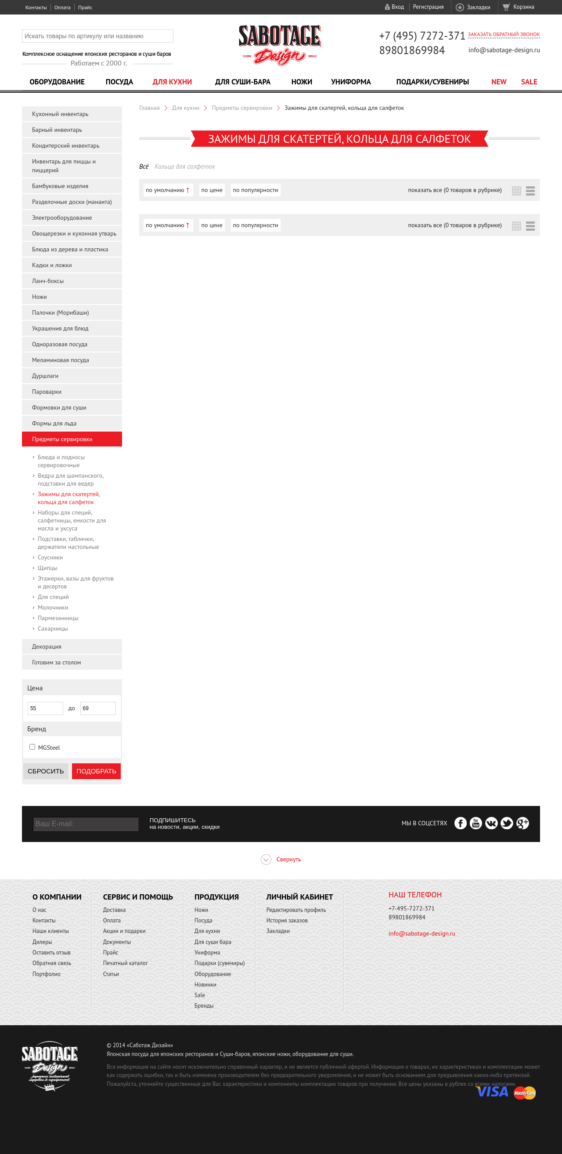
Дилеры (42, 942)
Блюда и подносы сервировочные (61, 461)
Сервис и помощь (138, 897)
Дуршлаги (45, 376)
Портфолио (46, 974)
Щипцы (48, 568)
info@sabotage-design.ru (504, 50)
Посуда (119, 82)
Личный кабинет (300, 897)
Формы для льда (54, 423)
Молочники (53, 607)
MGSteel (49, 747)
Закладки (478, 7)
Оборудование (57, 82)
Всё (143, 166)
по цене (212, 190)
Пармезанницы (58, 618)
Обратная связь (51, 963)
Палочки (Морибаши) (60, 312)
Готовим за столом (56, 662)
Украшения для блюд (60, 328)
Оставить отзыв (51, 952)
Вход (398, 7)
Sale (529, 82)
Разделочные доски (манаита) (72, 202)
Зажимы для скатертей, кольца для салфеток (69, 498)
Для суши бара (213, 942)
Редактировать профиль (296, 910)
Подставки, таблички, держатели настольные (68, 543)
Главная (149, 108)
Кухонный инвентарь (60, 114)
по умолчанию (165, 190)
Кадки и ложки (52, 265)
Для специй (53, 597)
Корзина (524, 7)
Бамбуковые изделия (60, 186)
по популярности (255, 190)
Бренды (204, 1005)
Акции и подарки (124, 931)
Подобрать (96, 771)
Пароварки (46, 392)
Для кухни (172, 82)
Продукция (217, 897)
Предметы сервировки (62, 439)
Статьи (111, 974)
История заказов (287, 920)
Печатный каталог (125, 963)
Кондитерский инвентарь (65, 145)
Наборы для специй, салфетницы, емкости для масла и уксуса (72, 520)
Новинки (205, 984)
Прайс (85, 7)
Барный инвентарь (57, 130)
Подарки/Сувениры (432, 82)
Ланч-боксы (48, 281)
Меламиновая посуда (60, 360)
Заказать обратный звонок (504, 34)
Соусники (50, 557)
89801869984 (412, 50)
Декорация (46, 646)
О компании (57, 897)
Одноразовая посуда (59, 344)
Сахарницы (53, 628)
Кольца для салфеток (185, 166)
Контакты (36, 7)
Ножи (302, 82)
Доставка (114, 910)
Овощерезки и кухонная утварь (74, 233)
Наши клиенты (50, 931)
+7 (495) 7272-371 (422, 36)
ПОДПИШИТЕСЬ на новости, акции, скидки (185, 823)
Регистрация (428, 7)
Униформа (351, 82)
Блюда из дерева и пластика (70, 249)
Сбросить (46, 771)
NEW (499, 82)
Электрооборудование (62, 217)
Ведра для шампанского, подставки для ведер (70, 479)
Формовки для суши (59, 407)
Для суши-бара (242, 82)
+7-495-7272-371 (412, 908)
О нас (39, 910)
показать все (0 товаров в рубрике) (455, 190)
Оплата (62, 7)
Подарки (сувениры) (220, 963)
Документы (117, 942)
